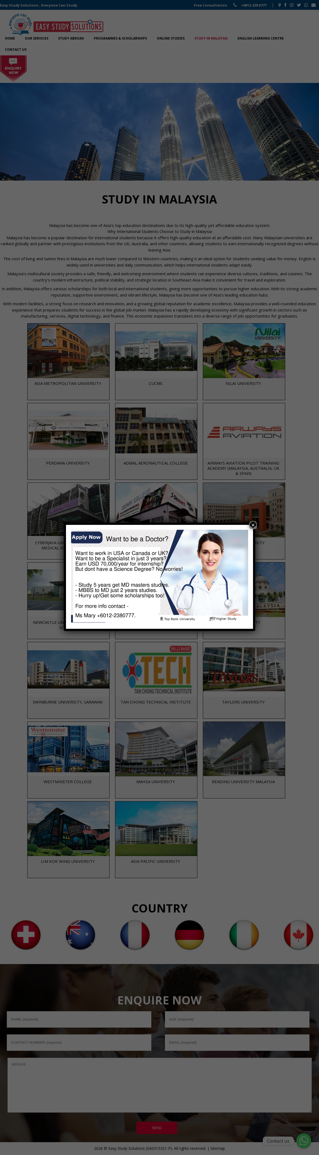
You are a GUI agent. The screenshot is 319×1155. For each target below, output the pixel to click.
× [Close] (253, 525)
